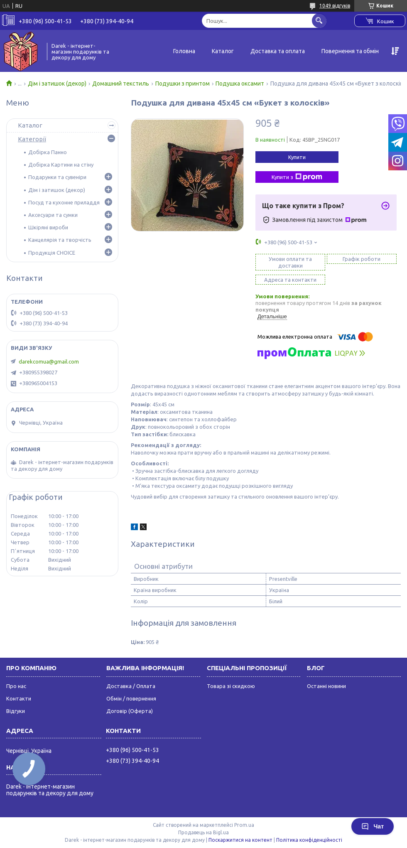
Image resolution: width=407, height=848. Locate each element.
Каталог (223, 51)
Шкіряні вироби (48, 227)
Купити (297, 157)
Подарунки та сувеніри (57, 177)
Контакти (18, 698)
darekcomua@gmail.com (49, 361)
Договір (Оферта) (129, 711)
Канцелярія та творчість (59, 240)
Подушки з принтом (182, 83)
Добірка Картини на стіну (60, 164)
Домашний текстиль (120, 83)
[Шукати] (319, 20)
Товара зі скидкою (231, 686)
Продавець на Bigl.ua (203, 832)
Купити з (297, 177)
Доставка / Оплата (130, 686)
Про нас (16, 686)
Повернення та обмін (350, 51)
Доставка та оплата (277, 51)
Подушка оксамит (240, 83)
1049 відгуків (334, 5)
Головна (184, 51)
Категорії (32, 139)
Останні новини (326, 686)
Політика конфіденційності (309, 840)
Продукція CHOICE (51, 253)
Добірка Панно (47, 152)
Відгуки (15, 711)
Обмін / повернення (131, 698)
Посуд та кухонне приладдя (64, 202)
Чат (372, 826)
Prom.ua (244, 825)
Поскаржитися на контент (240, 840)
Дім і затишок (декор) (57, 83)
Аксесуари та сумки (53, 215)
